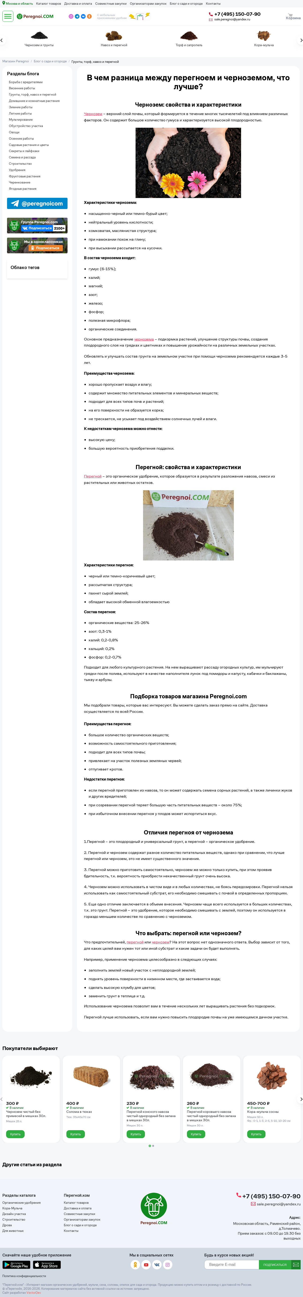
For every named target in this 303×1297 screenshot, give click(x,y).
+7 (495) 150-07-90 (229, 12)
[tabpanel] (16, 36)
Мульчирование (21, 116)
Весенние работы (22, 85)
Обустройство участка (26, 123)
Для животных (13, 1232)
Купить (16, 1130)
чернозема (144, 335)
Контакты (213, 3)
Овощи (14, 129)
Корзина (292, 14)
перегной (135, 938)
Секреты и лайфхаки (24, 148)
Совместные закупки (111, 3)
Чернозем (93, 110)
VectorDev (34, 1293)
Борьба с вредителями (26, 79)
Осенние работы (21, 135)
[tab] (149, 1141)
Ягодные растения (22, 185)
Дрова (7, 1226)
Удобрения (17, 166)
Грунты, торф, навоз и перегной (32, 91)
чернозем (160, 938)
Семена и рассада (22, 154)
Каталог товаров (48, 3)
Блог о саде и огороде (186, 3)
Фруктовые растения (24, 173)
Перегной (93, 472)
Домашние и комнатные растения (34, 97)
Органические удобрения (21, 1203)
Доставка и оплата (78, 3)
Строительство (20, 160)
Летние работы (20, 110)
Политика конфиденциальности (23, 1276)
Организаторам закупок (148, 3)
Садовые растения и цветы (29, 141)
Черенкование (19, 179)
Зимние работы (20, 104)
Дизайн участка (14, 1214)
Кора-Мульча (12, 1209)
